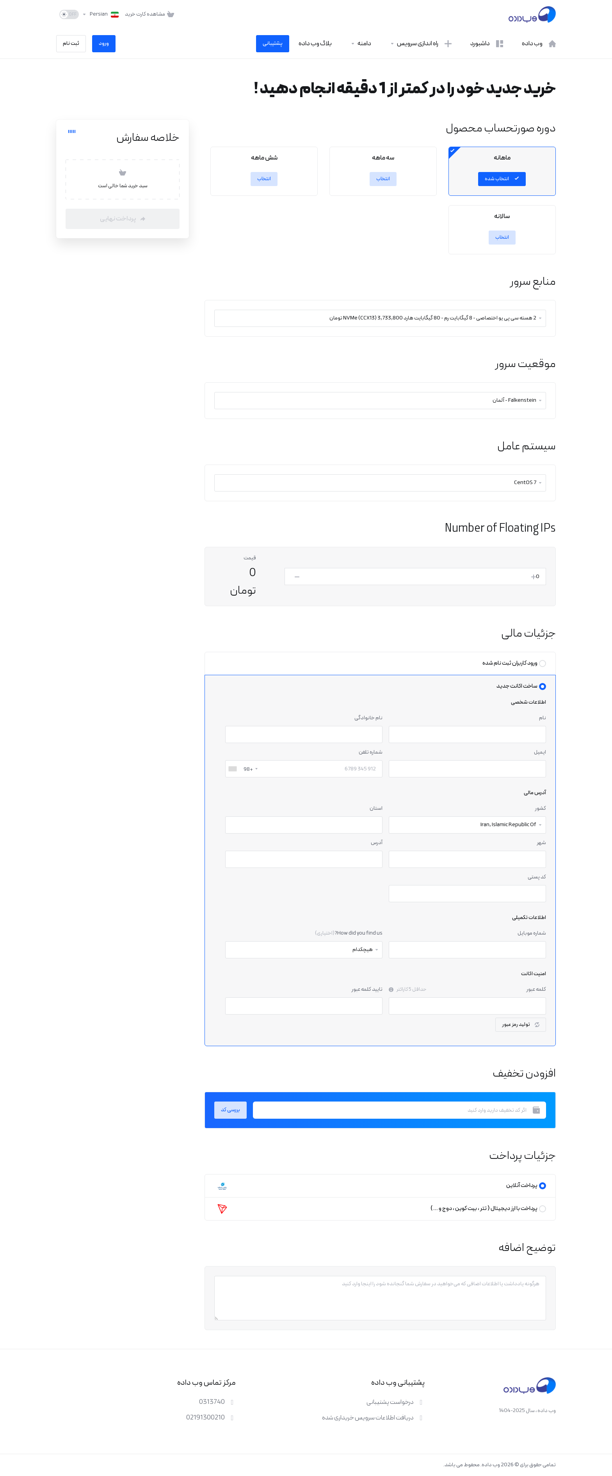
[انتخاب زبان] (100, 14)
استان (376, 808)
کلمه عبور (536, 989)
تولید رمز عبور (520, 1025)
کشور (540, 808)
